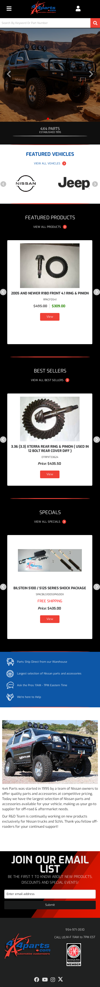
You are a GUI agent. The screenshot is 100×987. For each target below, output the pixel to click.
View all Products (50, 227)
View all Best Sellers (50, 380)
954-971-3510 (74, 930)
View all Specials (50, 522)
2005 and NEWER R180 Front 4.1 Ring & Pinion (50, 293)
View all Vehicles (50, 163)
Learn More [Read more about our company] (14, 835)
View (49, 317)
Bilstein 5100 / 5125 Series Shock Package (49, 588)
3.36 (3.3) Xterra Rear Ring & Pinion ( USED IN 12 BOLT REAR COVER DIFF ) (50, 448)
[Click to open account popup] (78, 8)
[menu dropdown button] (9, 8)
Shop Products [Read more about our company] (41, 835)
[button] (50, 23)
